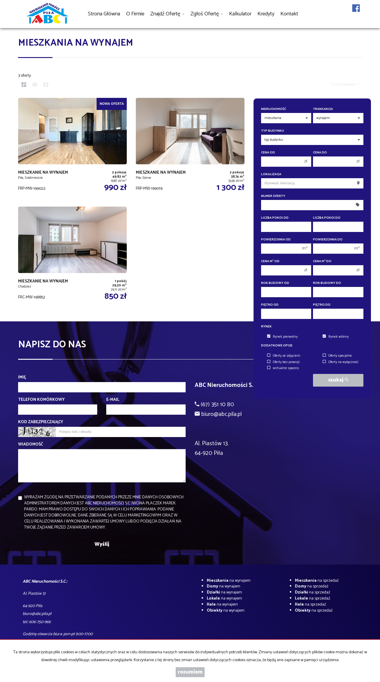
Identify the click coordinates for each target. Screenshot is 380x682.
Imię (22, 378)
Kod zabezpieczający (40, 422)
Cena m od (270, 261)
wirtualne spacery (283, 368)
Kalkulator (240, 13)
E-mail (112, 400)
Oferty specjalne (337, 356)
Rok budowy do (327, 283)
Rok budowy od (275, 283)
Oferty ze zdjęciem (283, 356)
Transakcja (323, 109)
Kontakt (289, 13)
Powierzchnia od (276, 239)
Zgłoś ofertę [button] (206, 13)
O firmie (135, 13)
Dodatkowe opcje (276, 345)
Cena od (268, 152)
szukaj (338, 380)
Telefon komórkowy (41, 400)
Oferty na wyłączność (341, 362)
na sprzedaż (317, 580)
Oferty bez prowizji (283, 362)
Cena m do (322, 261)
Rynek (266, 326)
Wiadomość (30, 445)
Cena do (320, 152)
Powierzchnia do (328, 239)
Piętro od (270, 305)
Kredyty (265, 13)
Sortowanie (345, 84)
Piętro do (322, 305)
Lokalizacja (271, 174)
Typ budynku (272, 131)
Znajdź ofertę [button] (167, 13)
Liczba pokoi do (326, 218)
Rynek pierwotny (282, 336)
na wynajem (229, 580)
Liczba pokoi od (275, 218)
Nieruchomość (273, 109)
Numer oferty (273, 196)
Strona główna (104, 13)
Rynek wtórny (336, 336)
